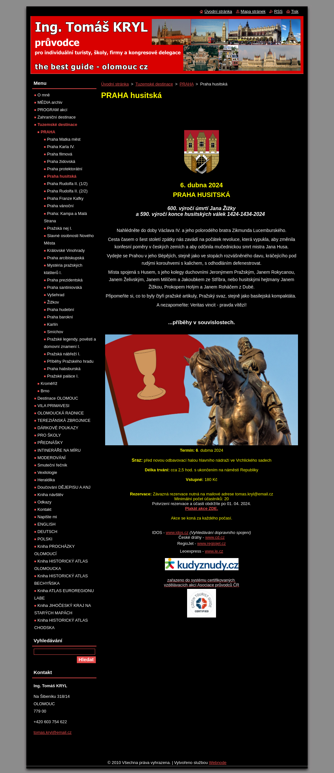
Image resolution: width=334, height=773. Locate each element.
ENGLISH (47, 524)
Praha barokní (60, 317)
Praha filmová (59, 154)
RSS (278, 11)
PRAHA (187, 84)
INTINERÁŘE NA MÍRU (59, 450)
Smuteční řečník (52, 465)
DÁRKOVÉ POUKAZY (58, 427)
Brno (45, 390)
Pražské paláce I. (63, 376)
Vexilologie (47, 472)
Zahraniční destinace (57, 117)
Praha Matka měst (64, 139)
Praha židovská (61, 161)
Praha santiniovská (64, 287)
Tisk (295, 11)
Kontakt (44, 509)
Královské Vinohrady (66, 250)
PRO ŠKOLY (49, 435)
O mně (44, 95)
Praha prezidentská (65, 280)
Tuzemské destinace (154, 84)
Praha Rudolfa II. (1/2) (67, 183)
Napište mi (47, 516)
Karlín (52, 324)
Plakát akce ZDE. (201, 508)
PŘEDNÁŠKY (50, 442)
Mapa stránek (253, 11)
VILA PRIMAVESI (53, 405)
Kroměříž (49, 383)
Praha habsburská (64, 368)
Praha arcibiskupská (65, 257)
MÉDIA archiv (50, 102)
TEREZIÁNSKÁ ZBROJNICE (64, 420)
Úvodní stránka (115, 84)
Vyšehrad (56, 294)
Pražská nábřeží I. (63, 353)
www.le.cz (214, 551)
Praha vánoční (60, 205)
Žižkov (53, 302)
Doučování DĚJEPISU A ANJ (64, 487)
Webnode (218, 762)
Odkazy (44, 502)
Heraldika (46, 479)
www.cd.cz (214, 537)
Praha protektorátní (65, 168)
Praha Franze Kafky (65, 198)
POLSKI (45, 539)
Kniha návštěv (50, 494)
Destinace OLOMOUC (58, 398)
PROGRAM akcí (53, 109)
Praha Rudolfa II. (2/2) (67, 191)
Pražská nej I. (59, 228)
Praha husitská (62, 176)
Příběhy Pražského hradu (70, 361)
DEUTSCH (48, 531)
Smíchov (55, 331)
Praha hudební (60, 309)
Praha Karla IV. (61, 146)
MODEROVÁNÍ (52, 457)
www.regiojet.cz (211, 543)
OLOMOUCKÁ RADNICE (61, 413)
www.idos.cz (177, 532)
